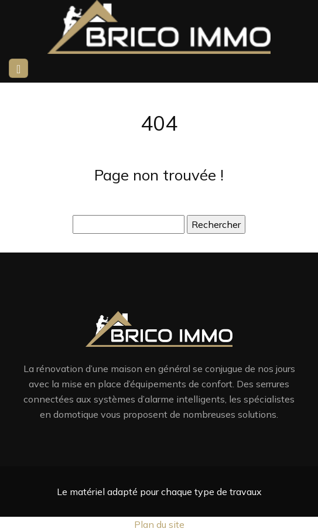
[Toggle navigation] (18, 68)
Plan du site (159, 524)
